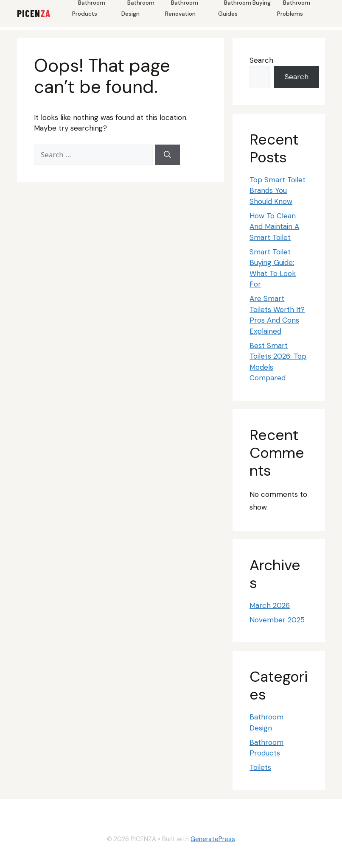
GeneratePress (213, 839)
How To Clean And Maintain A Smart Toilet (274, 226)
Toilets (260, 767)
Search (261, 60)
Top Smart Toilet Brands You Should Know (277, 190)
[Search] (167, 155)
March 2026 (269, 605)
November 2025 (277, 619)
